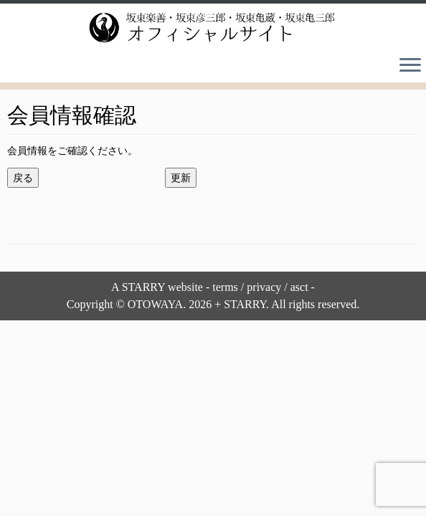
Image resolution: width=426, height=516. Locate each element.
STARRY (143, 287)
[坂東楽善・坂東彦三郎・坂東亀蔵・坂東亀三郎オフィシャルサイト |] (213, 27)
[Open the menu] (410, 66)
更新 (181, 177)
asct (299, 287)
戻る (23, 177)
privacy (264, 287)
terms (225, 287)
